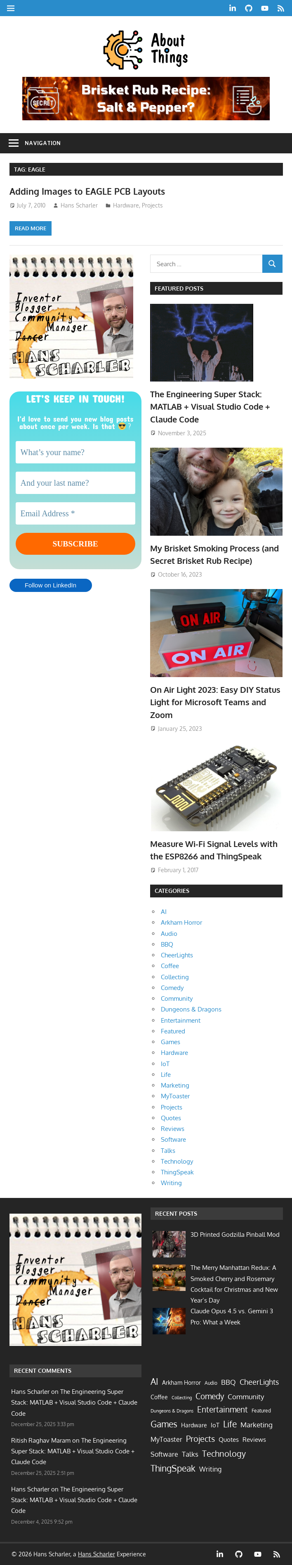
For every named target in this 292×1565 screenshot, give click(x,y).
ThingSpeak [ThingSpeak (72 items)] (173, 1468)
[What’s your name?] (75, 452)
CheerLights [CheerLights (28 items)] (259, 1381)
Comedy (172, 988)
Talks (168, 1151)
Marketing (175, 1085)
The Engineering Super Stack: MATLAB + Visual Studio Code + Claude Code (210, 407)
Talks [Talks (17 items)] (190, 1454)
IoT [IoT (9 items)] (215, 1425)
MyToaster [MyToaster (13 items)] (166, 1439)
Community (177, 998)
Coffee (170, 966)
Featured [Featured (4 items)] (261, 1410)
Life (166, 1074)
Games (170, 1042)
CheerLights (177, 955)
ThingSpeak (177, 1172)
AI (164, 912)
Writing (171, 1183)
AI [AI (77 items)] (154, 1381)
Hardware (126, 205)
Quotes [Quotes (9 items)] (229, 1439)
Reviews (172, 1129)
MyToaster (175, 1096)
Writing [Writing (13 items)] (210, 1469)
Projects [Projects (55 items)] (200, 1438)
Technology (177, 1161)
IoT (165, 1064)
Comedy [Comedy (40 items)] (209, 1396)
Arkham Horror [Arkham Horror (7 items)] (181, 1382)
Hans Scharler (79, 205)
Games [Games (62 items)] (164, 1424)
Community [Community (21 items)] (246, 1396)
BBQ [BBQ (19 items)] (228, 1382)
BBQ (167, 944)
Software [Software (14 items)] (164, 1454)
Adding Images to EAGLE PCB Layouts (90, 191)
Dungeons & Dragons (191, 1009)
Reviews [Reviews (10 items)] (254, 1439)
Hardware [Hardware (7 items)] (194, 1425)
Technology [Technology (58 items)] (224, 1453)
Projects (152, 205)
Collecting (175, 977)
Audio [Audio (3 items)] (211, 1383)
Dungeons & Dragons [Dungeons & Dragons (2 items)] (172, 1411)
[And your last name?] (75, 483)
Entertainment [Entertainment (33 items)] (222, 1409)
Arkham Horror (181, 922)
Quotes (171, 1118)
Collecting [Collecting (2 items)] (182, 1397)
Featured (173, 1031)
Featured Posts (179, 288)
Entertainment (180, 1020)
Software (173, 1139)
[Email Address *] (75, 513)
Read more (30, 228)
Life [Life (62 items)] (230, 1424)
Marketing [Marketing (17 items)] (256, 1424)
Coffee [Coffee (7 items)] (159, 1396)
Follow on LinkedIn (50, 585)
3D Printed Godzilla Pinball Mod (235, 1234)
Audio (169, 934)
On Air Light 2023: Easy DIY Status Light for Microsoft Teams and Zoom (215, 702)
